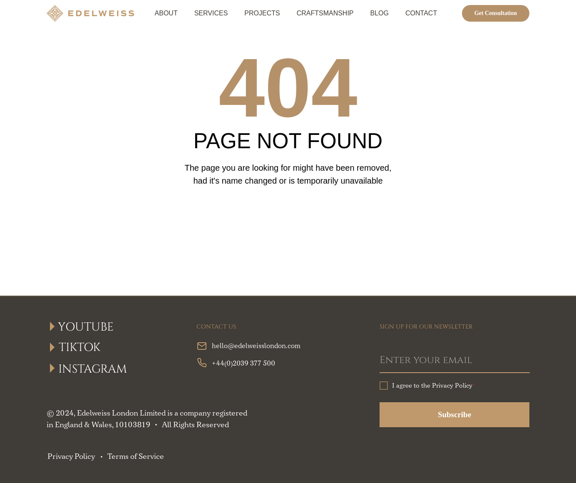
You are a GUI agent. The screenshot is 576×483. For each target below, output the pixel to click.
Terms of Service (135, 456)
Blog (379, 13)
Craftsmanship (325, 13)
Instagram (92, 369)
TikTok (79, 347)
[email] (455, 360)
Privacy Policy (71, 456)
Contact (421, 13)
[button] (495, 13)
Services (211, 13)
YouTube (86, 327)
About (166, 13)
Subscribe (454, 414)
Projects (262, 13)
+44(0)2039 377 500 (243, 364)
